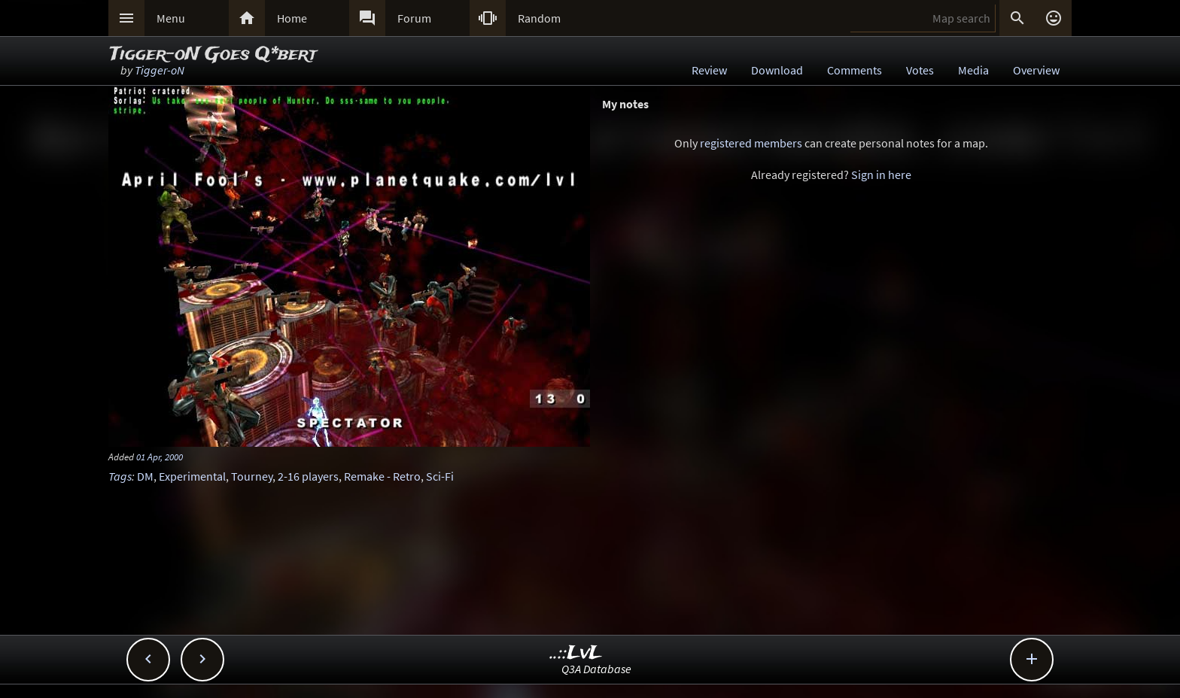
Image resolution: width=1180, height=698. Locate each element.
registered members (751, 142)
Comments (854, 69)
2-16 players (308, 476)
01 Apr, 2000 (159, 457)
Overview (1036, 69)
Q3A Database (596, 668)
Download (777, 69)
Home (292, 18)
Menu (171, 18)
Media (973, 69)
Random (539, 18)
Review (709, 69)
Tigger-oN (159, 69)
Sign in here (881, 174)
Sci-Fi (440, 476)
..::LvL (576, 653)
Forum (414, 18)
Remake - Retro (382, 476)
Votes (920, 69)
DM (145, 476)
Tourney (251, 476)
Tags (120, 476)
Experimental (192, 476)
